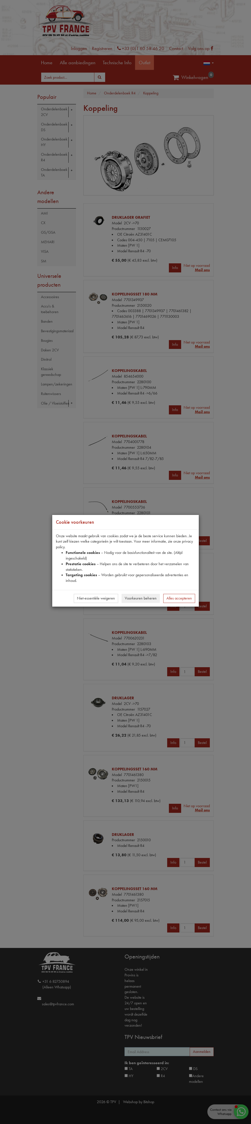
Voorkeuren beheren (141, 598)
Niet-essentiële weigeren (96, 598)
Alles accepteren (179, 598)
